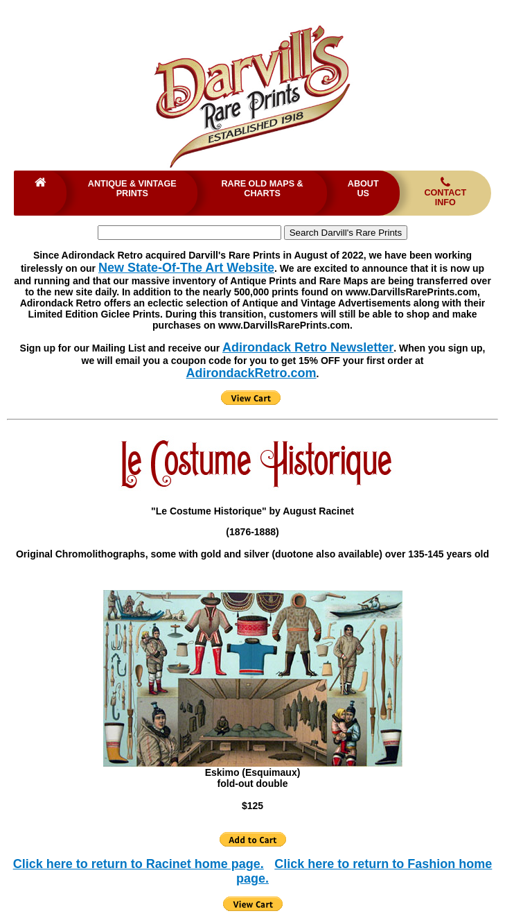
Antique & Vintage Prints (132, 188)
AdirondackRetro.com (251, 373)
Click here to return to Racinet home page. (138, 864)
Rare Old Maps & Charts (262, 188)
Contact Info (445, 192)
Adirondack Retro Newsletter (307, 347)
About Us (363, 188)
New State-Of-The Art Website (186, 268)
